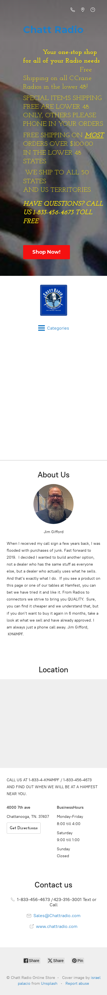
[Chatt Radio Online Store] (53, 300)
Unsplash (49, 983)
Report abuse (77, 983)
